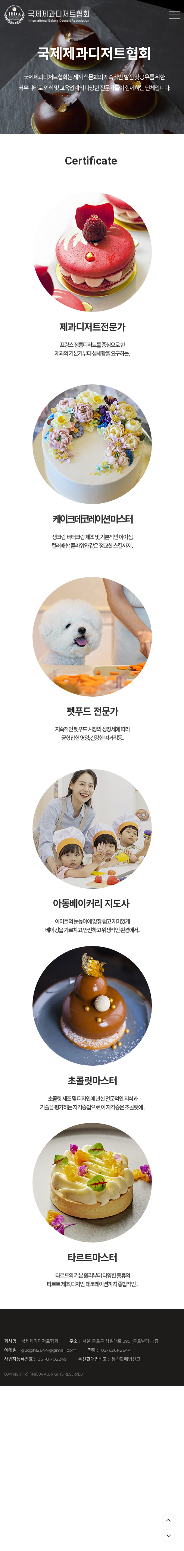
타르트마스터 (92, 1257)
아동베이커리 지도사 (91, 903)
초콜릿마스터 (92, 1080)
